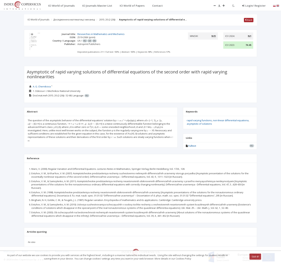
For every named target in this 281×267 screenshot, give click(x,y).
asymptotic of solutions (199, 123)
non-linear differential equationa (231, 120)
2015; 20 (107, 19)
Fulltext (192, 145)
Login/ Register (254, 5)
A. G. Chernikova (42, 86)
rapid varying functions (199, 120)
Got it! (255, 256)
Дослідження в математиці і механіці (74, 19)
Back (248, 19)
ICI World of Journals (38, 19)
